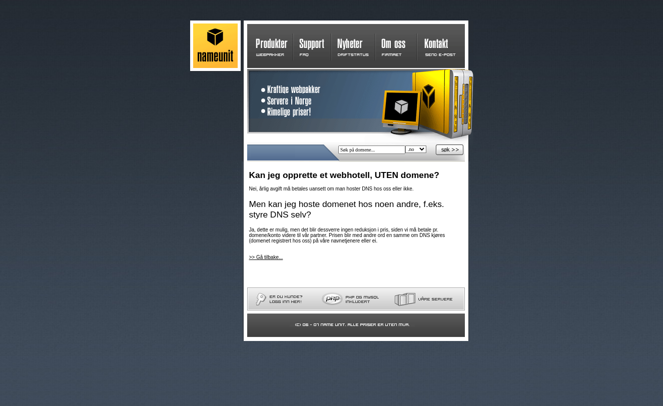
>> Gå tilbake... (266, 257)
